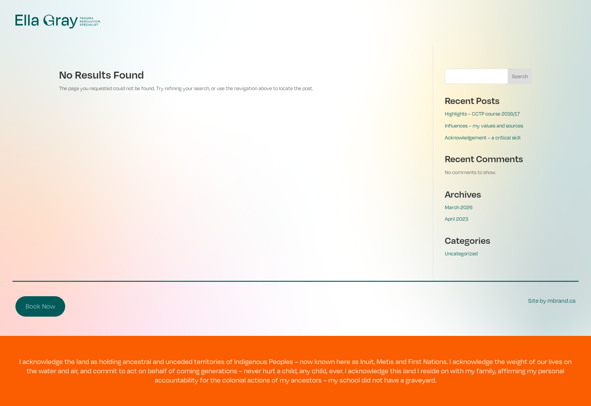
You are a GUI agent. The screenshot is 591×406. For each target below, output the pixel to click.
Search (520, 76)
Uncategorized (461, 253)
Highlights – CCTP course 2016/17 (482, 114)
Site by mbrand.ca (552, 300)
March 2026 (459, 207)
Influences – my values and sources (484, 125)
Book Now (40, 306)
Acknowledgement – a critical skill (482, 137)
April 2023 (456, 219)
